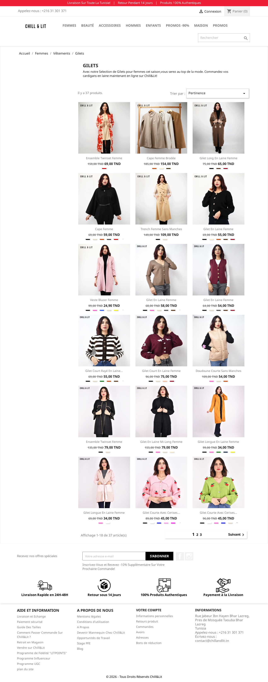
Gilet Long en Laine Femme (218, 158)
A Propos (83, 627)
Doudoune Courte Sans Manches (218, 371)
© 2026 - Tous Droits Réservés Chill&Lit (134, 677)
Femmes (69, 25)
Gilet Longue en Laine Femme (218, 442)
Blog (80, 649)
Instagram (189, 556)
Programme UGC (28, 664)
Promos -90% (177, 25)
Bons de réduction (149, 643)
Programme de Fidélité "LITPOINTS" (42, 653)
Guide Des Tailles (29, 627)
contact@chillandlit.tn (212, 640)
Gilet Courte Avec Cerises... (161, 513)
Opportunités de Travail (93, 638)
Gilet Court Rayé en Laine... (104, 371)
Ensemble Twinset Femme (104, 158)
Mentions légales (89, 616)
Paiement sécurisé (29, 622)
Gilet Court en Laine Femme (161, 371)
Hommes (133, 25)
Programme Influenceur (33, 658)
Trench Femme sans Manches (161, 229)
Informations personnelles (154, 616)
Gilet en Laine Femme (218, 229)
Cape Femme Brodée (161, 158)
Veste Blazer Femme (104, 300)
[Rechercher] (224, 37)
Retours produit (147, 621)
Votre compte (148, 610)
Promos (220, 25)
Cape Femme (104, 229)
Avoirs (140, 632)
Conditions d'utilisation (93, 622)
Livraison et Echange (31, 616)
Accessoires (110, 25)
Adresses (142, 637)
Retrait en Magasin (30, 642)
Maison (201, 25)
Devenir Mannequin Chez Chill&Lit (101, 632)
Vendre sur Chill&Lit (31, 648)
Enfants (153, 25)
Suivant (237, 534)
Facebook (180, 556)
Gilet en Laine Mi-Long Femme (161, 442)
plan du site (25, 669)
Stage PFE (84, 643)
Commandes (144, 627)
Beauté (87, 25)
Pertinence (217, 93)
